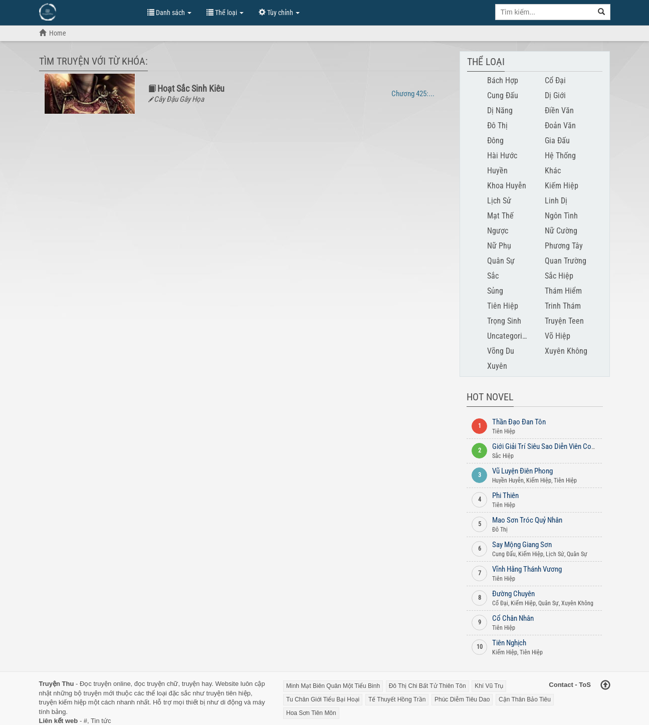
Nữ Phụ (499, 246)
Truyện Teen (564, 321)
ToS (585, 684)
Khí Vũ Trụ (489, 685)
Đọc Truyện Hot (88, 12)
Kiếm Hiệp (561, 185)
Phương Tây (564, 246)
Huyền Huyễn (508, 480)
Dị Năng (500, 110)
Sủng (495, 291)
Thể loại (225, 13)
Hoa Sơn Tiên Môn (311, 712)
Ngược (497, 230)
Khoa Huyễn (506, 185)
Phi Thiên (505, 495)
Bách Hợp (502, 80)
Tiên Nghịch (509, 642)
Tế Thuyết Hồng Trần (396, 699)
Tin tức (101, 720)
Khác (553, 170)
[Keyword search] (544, 12)
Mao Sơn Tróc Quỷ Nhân (527, 520)
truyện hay (197, 683)
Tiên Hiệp (502, 306)
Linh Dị (556, 200)
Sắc (493, 276)
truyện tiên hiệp (228, 693)
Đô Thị (497, 125)
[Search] (601, 12)
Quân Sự (501, 261)
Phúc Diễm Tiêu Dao (462, 699)
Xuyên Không (566, 351)
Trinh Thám (563, 306)
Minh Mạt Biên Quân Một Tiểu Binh (333, 685)
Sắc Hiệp (559, 276)
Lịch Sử (499, 200)
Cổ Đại (555, 80)
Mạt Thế (500, 215)
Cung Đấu (502, 95)
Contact (561, 684)
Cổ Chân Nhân (513, 618)
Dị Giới (555, 95)
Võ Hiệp (557, 336)
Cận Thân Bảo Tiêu (525, 699)
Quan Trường (565, 261)
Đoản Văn (560, 125)
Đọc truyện (95, 683)
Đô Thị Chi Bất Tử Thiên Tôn (427, 685)
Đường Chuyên (513, 593)
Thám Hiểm (563, 291)
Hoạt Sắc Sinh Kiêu (191, 88)
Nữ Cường (561, 230)
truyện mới (99, 693)
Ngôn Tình (561, 215)
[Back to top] (605, 685)
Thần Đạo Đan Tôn (519, 421)
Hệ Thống (560, 155)
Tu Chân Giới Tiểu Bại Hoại (322, 699)
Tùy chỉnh (279, 13)
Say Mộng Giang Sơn (522, 544)
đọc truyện (149, 683)
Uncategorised (510, 336)
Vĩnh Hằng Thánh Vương (527, 569)
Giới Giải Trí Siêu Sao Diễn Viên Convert (549, 446)
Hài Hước (502, 155)
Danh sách (169, 13)
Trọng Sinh (504, 321)
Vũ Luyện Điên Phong (522, 470)
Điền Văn (559, 110)
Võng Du (500, 351)
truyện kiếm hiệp (63, 702)
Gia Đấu (557, 140)
